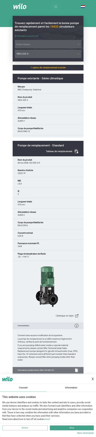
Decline (25, 428)
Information (71, 387)
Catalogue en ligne (65, 315)
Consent (23, 387)
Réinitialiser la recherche (26, 36)
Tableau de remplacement (59, 151)
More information (85, 433)
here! (47, 419)
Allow (71, 428)
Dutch (83, 6)
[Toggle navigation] (56, 6)
